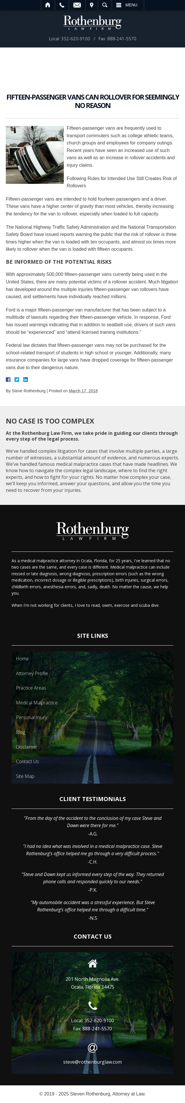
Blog (20, 732)
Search (105, 5)
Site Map (25, 776)
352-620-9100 (99, 1020)
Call (62, 5)
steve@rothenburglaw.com (92, 1062)
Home (48, 5)
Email (77, 5)
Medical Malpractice (37, 702)
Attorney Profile (32, 673)
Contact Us (27, 761)
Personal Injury (31, 717)
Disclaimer (26, 747)
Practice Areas (31, 688)
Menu (131, 5)
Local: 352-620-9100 (69, 38)
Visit (92, 5)
